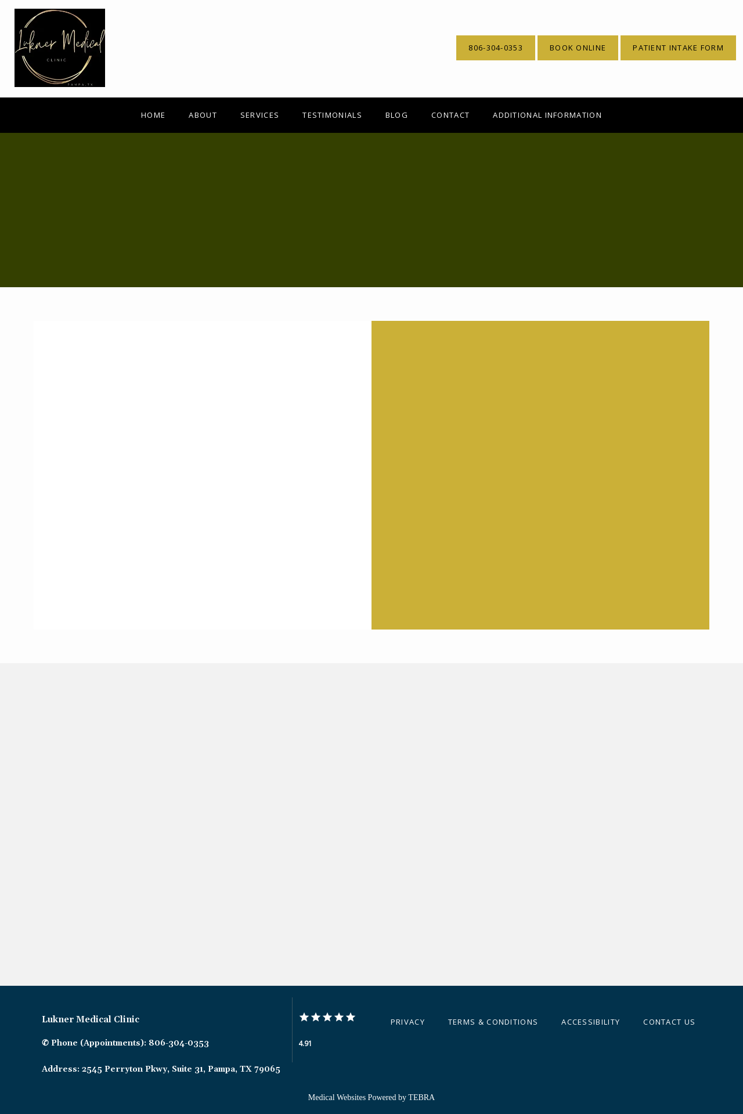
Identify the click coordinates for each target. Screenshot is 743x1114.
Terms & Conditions (493, 1022)
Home (153, 115)
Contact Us (669, 1022)
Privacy (408, 1022)
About (203, 115)
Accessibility (590, 1022)
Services (259, 115)
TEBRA (421, 1097)
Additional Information (547, 115)
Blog (396, 115)
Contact (450, 115)
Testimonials (332, 115)
